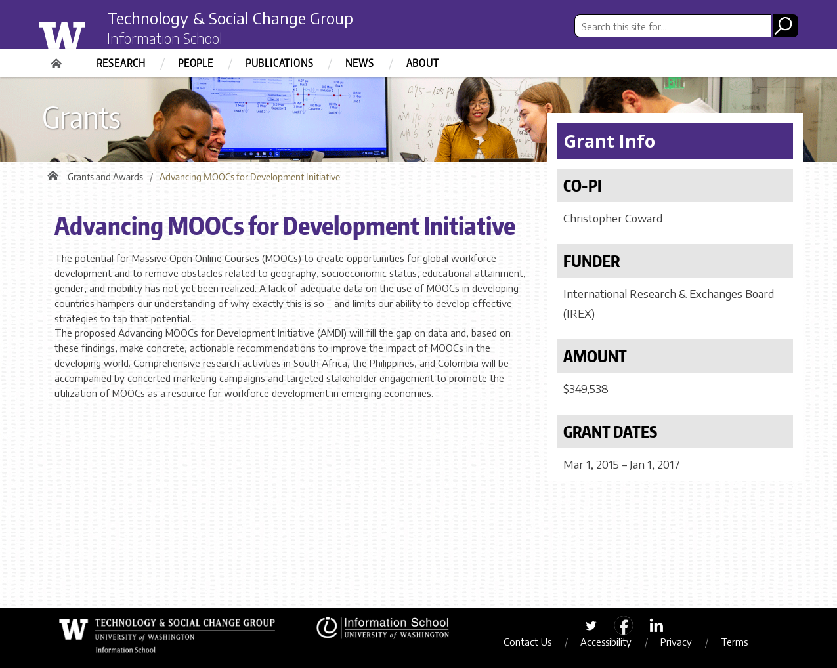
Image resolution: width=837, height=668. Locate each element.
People (195, 63)
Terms (734, 642)
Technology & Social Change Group (230, 18)
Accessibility (606, 642)
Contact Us (527, 642)
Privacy (676, 642)
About (422, 63)
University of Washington (88, 34)
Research (121, 63)
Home (58, 59)
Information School (165, 38)
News (359, 63)
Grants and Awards (105, 177)
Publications (280, 63)
